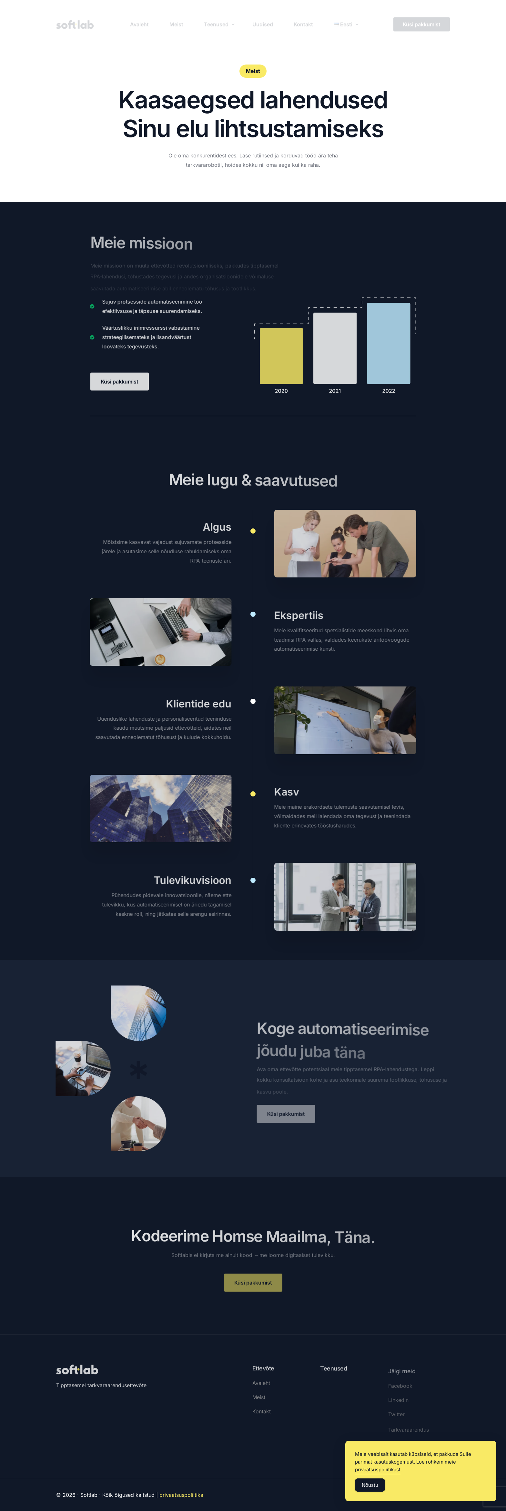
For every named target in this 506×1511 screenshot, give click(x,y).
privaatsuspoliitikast (377, 1470)
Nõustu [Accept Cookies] (370, 1485)
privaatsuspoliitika (181, 1495)
